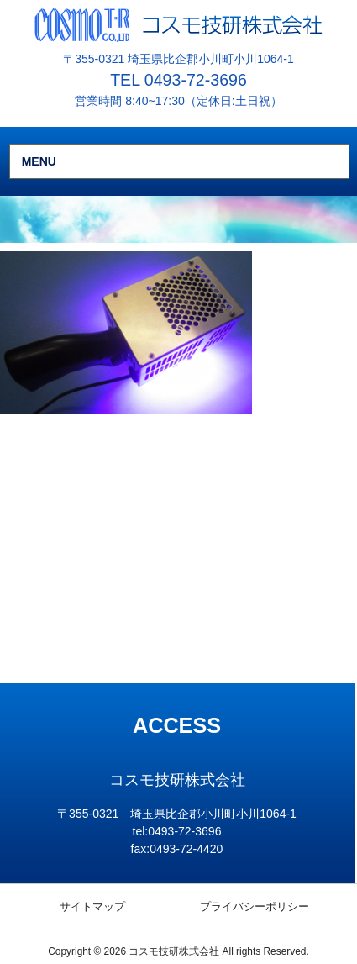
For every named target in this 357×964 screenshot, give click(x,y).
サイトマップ (92, 906)
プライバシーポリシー (254, 906)
